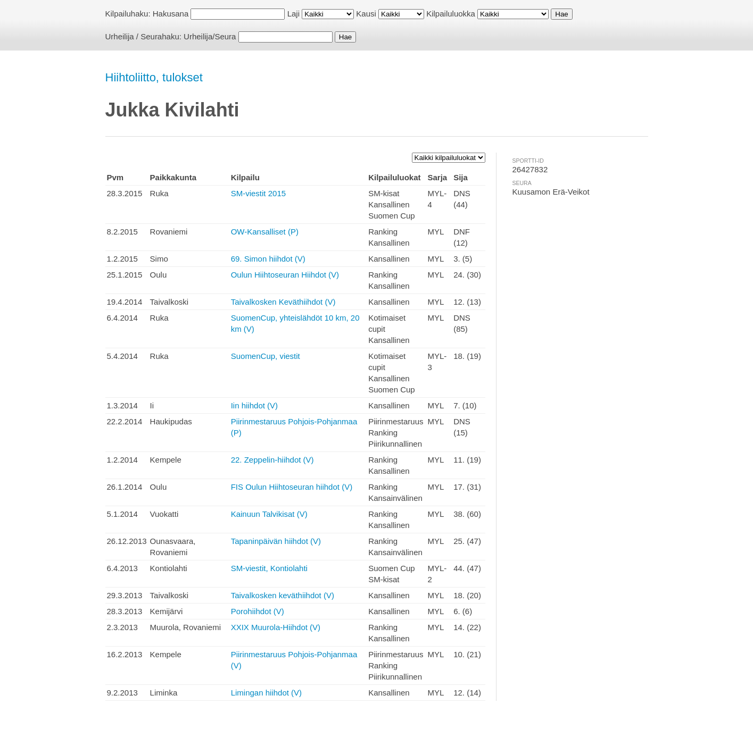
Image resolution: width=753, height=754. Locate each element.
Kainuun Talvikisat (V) (269, 513)
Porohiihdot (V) (257, 611)
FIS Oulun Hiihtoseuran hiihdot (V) (291, 486)
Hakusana (171, 13)
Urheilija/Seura (210, 36)
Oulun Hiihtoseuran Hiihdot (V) (285, 274)
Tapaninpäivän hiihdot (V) (276, 541)
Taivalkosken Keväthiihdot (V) (283, 301)
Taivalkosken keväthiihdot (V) (282, 595)
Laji (293, 13)
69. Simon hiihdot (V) (268, 258)
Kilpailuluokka (450, 13)
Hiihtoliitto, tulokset (154, 77)
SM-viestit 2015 (258, 193)
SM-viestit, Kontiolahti (269, 568)
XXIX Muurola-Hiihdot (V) (275, 627)
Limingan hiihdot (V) (266, 692)
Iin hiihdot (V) (254, 405)
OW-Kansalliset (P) (265, 231)
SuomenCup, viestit (265, 356)
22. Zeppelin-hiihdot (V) (272, 459)
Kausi (366, 13)
